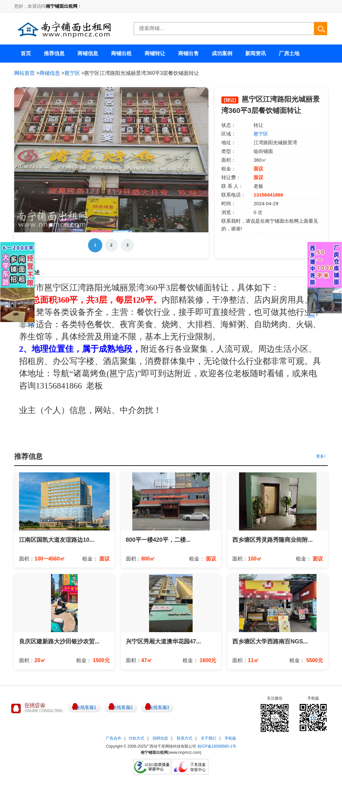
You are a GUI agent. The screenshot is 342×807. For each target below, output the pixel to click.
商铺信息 (49, 73)
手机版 (230, 738)
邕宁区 (72, 73)
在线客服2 (122, 707)
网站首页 (24, 73)
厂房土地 (289, 53)
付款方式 (136, 738)
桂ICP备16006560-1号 (216, 746)
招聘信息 (160, 738)
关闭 (31, 325)
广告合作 (113, 738)
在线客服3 (159, 707)
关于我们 (208, 738)
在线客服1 (86, 707)
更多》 (322, 456)
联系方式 (184, 738)
